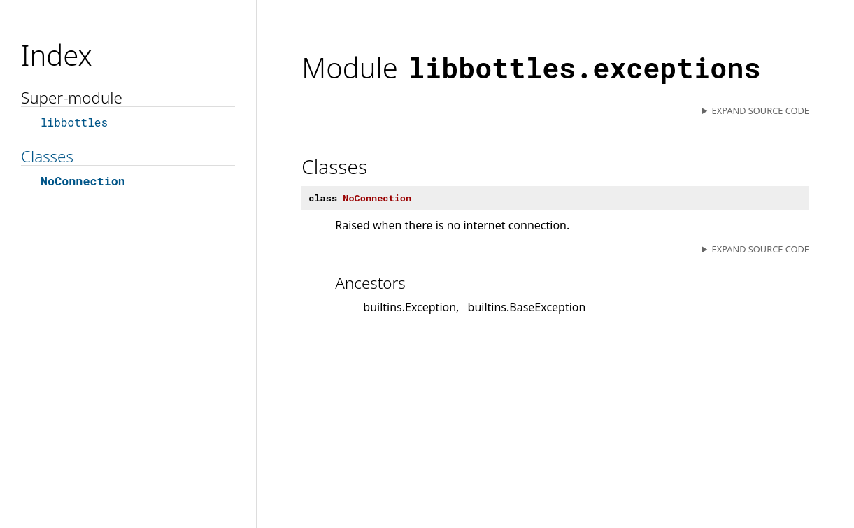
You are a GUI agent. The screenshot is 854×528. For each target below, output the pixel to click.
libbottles (74, 122)
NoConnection (83, 181)
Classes (47, 156)
